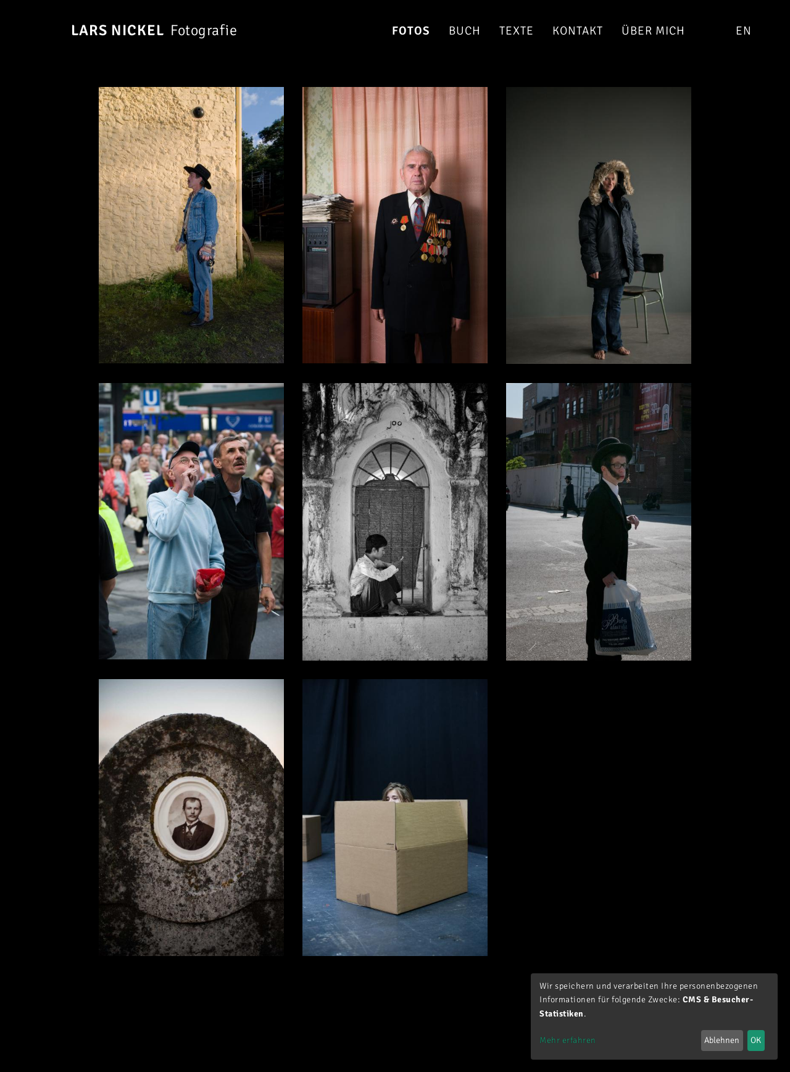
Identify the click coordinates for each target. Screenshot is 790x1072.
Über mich (653, 30)
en (743, 30)
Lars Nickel (117, 30)
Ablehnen (721, 1040)
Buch (465, 30)
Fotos (411, 30)
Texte (516, 30)
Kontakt (577, 30)
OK (755, 1040)
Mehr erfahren (567, 1040)
